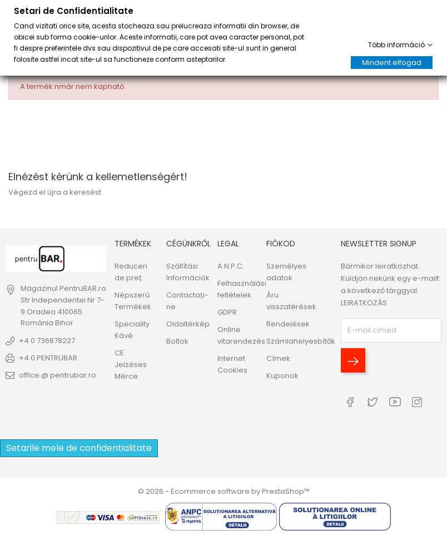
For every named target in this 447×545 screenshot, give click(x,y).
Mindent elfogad (391, 62)
